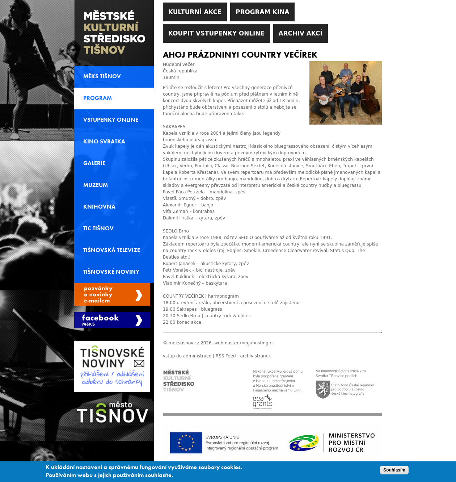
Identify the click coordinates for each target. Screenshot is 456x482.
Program (97, 98)
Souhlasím (394, 471)
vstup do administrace (187, 356)
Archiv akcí (300, 33)
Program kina (262, 12)
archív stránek (255, 356)
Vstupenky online (110, 119)
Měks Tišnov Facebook (112, 320)
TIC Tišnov (98, 228)
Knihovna (99, 206)
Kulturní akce (194, 12)
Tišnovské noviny (111, 272)
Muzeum (95, 185)
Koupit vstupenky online (216, 33)
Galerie (94, 163)
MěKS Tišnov (102, 76)
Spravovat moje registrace (112, 294)
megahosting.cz (257, 342)
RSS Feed (226, 356)
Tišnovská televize (111, 250)
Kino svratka (104, 141)
